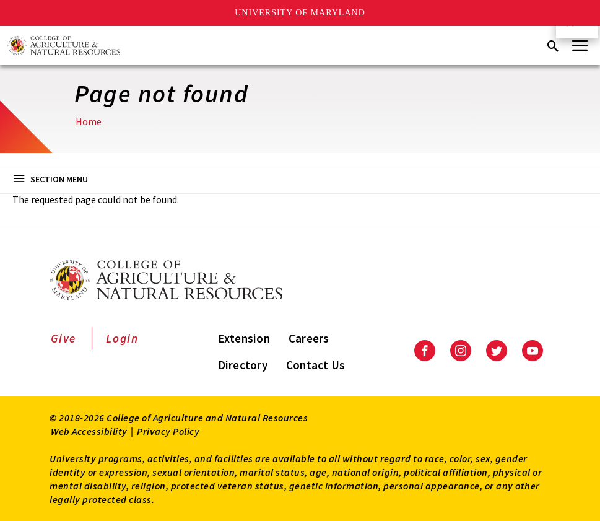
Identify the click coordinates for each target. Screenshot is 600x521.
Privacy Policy (168, 431)
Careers (309, 338)
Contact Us (316, 364)
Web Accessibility (89, 431)
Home (89, 121)
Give (63, 338)
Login (122, 338)
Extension (244, 338)
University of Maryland (300, 12)
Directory (242, 364)
